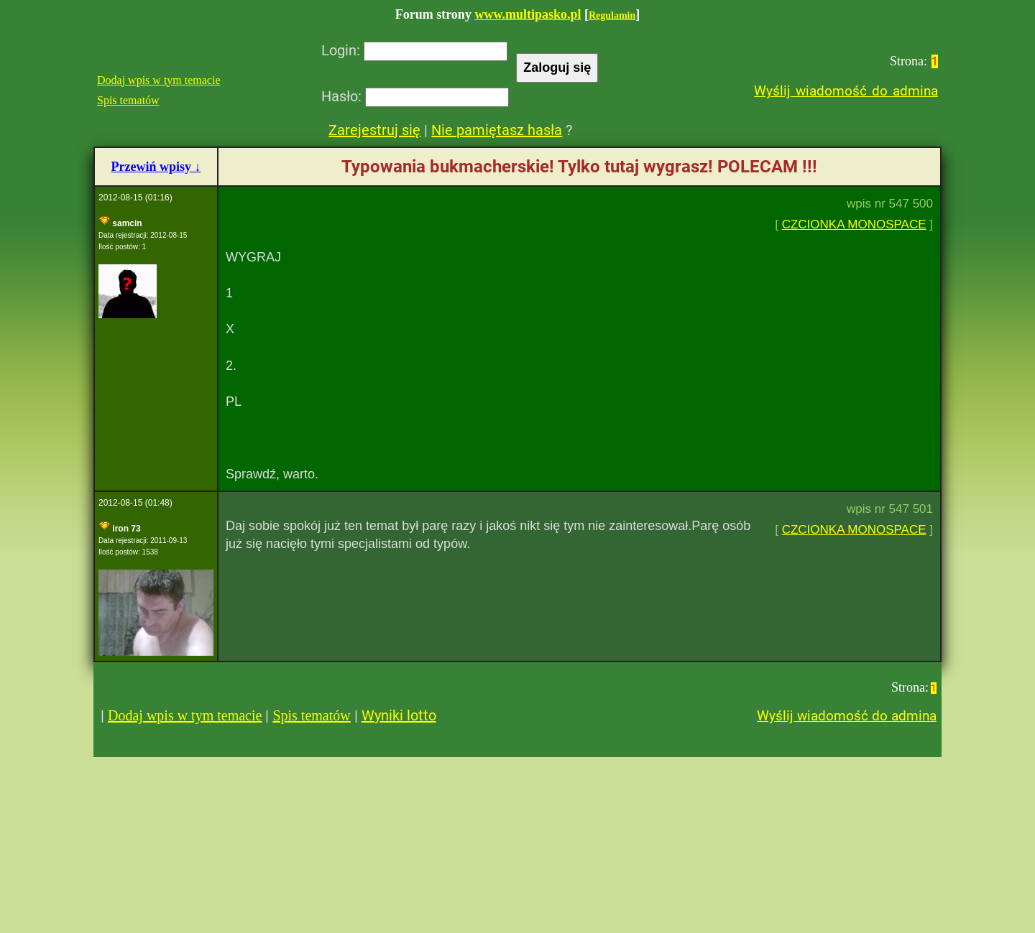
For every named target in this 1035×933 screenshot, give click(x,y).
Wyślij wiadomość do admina (846, 91)
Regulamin (612, 15)
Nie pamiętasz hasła (496, 130)
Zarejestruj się (374, 130)
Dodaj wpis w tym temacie (159, 80)
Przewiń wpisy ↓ (156, 166)
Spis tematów (128, 100)
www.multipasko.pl (527, 14)
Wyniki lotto (399, 715)
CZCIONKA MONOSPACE (854, 224)
